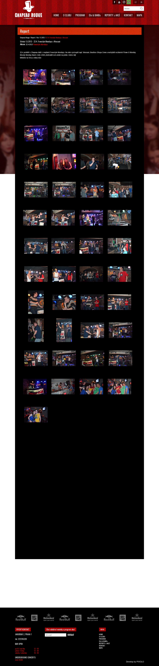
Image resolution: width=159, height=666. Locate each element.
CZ (136, 2)
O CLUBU (67, 15)
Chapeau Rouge (25, 37)
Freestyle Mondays (40, 44)
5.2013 (42, 37)
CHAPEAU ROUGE (28, 10)
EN (141, 2)
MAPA (139, 15)
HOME (56, 15)
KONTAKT (128, 15)
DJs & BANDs (95, 15)
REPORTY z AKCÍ (112, 15)
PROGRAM (80, 15)
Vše (38, 37)
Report (33, 37)
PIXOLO (140, 662)
